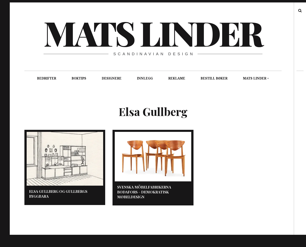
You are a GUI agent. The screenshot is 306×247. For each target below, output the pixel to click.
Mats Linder (153, 32)
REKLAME (176, 78)
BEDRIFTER (46, 78)
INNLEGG (145, 78)
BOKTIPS (79, 78)
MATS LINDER (254, 78)
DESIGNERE (111, 78)
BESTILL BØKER (214, 78)
